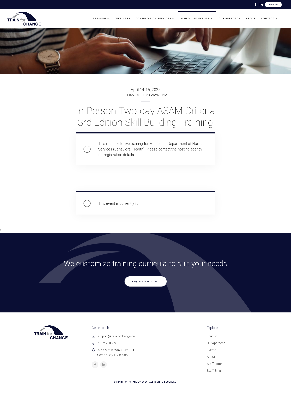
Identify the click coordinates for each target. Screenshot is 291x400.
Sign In (273, 4)
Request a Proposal (145, 281)
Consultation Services (155, 18)
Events (211, 350)
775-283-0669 (106, 343)
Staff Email (214, 370)
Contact (269, 18)
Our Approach (230, 18)
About (251, 18)
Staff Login (214, 364)
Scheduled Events (196, 18)
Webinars (122, 18)
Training (101, 18)
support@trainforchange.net (116, 336)
